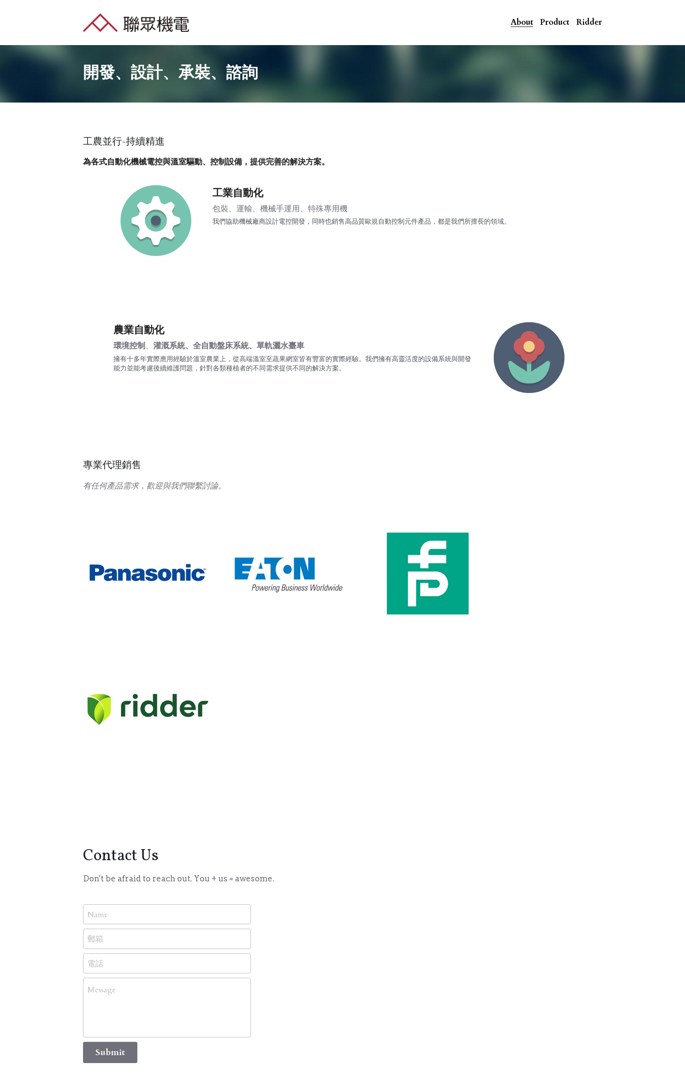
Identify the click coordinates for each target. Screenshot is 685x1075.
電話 (95, 793)
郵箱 (95, 768)
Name (97, 744)
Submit (110, 882)
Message (101, 820)
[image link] (136, 21)
